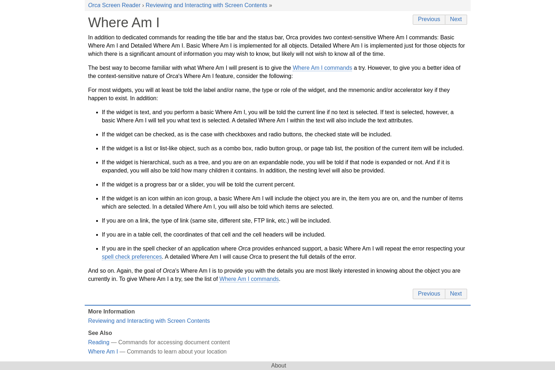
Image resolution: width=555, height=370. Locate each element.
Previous (429, 19)
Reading (99, 342)
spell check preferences (132, 257)
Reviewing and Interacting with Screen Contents (206, 5)
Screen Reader (114, 5)
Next (456, 19)
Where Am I (103, 352)
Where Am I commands (322, 68)
